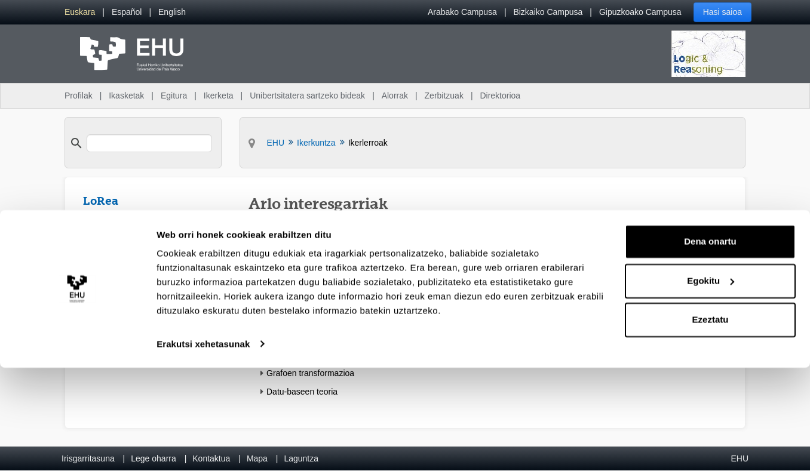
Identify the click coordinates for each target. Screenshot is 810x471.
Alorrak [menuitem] (395, 95)
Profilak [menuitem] (79, 95)
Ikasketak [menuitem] (126, 95)
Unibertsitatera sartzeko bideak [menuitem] (307, 95)
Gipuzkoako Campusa (640, 12)
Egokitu (710, 384)
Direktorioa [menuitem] (500, 95)
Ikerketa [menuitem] (219, 95)
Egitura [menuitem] (174, 95)
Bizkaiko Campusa (547, 12)
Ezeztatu (710, 423)
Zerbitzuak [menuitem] (444, 95)
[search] (149, 143)
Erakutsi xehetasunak (203, 447)
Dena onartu (710, 345)
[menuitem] (80, 12)
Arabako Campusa (462, 12)
